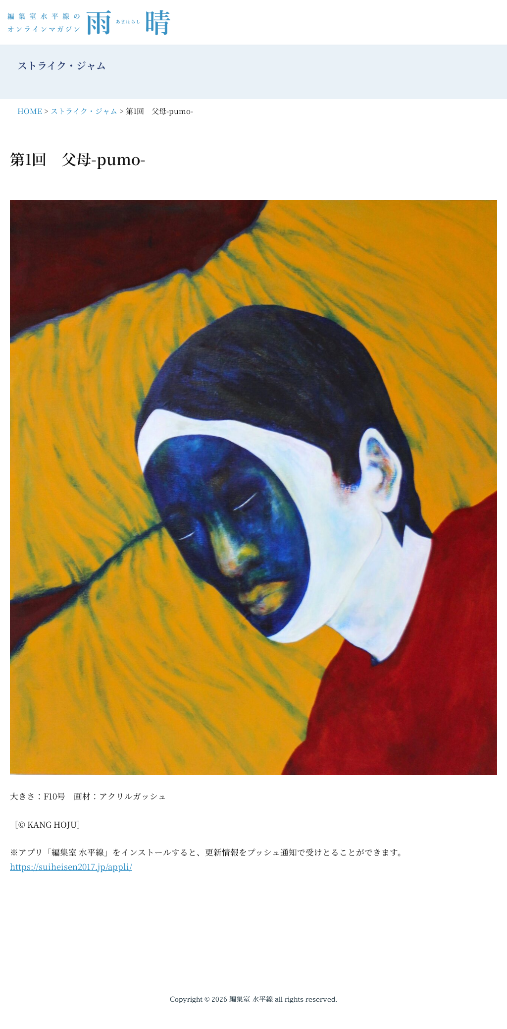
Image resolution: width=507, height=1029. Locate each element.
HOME (29, 111)
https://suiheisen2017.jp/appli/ (71, 868)
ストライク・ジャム (84, 111)
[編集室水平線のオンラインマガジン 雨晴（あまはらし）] (91, 22)
